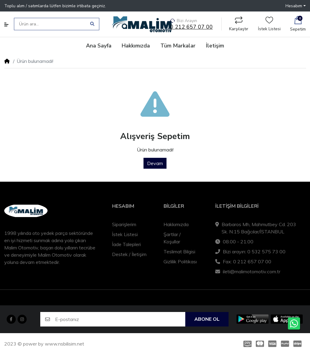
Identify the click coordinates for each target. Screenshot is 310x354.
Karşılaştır (238, 24)
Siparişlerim (124, 224)
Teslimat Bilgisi (179, 251)
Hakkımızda (176, 224)
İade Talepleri (126, 244)
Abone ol (206, 319)
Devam (155, 163)
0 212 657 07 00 (191, 27)
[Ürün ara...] (51, 24)
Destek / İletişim (129, 254)
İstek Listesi (269, 24)
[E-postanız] (120, 319)
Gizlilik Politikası (180, 261)
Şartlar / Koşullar (172, 238)
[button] (295, 5)
